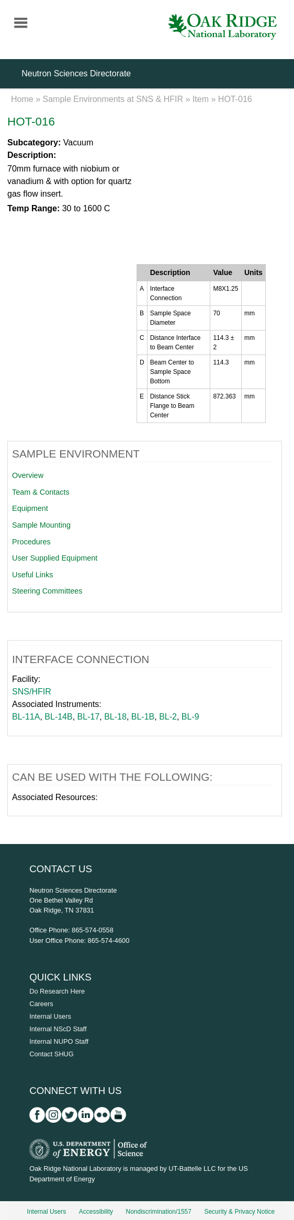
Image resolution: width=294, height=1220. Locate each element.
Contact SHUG (51, 1054)
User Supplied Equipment (54, 558)
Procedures (31, 542)
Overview (27, 475)
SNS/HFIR (31, 691)
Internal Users (50, 1016)
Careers (41, 1004)
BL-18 (115, 716)
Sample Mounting (41, 525)
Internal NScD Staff (57, 1029)
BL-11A (26, 716)
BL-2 (168, 716)
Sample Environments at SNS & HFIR (113, 99)
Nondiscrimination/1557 (158, 1211)
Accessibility (96, 1211)
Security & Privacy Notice (239, 1211)
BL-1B (142, 716)
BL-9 (190, 716)
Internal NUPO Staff (58, 1041)
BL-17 (88, 716)
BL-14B (58, 716)
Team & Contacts (41, 492)
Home (22, 99)
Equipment (30, 508)
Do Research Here (57, 991)
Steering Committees (47, 591)
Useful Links (32, 575)
